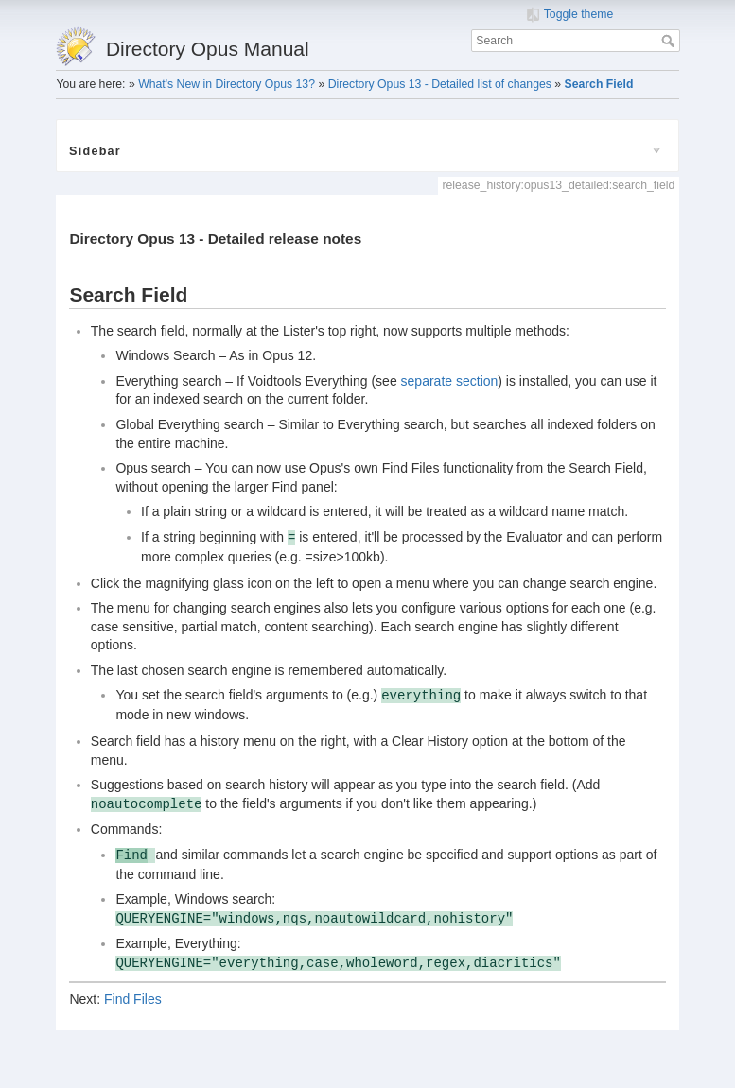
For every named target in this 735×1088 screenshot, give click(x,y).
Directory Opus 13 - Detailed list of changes (439, 84)
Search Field (599, 84)
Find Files (133, 999)
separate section (450, 381)
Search (670, 40)
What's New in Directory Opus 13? (226, 84)
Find (131, 855)
